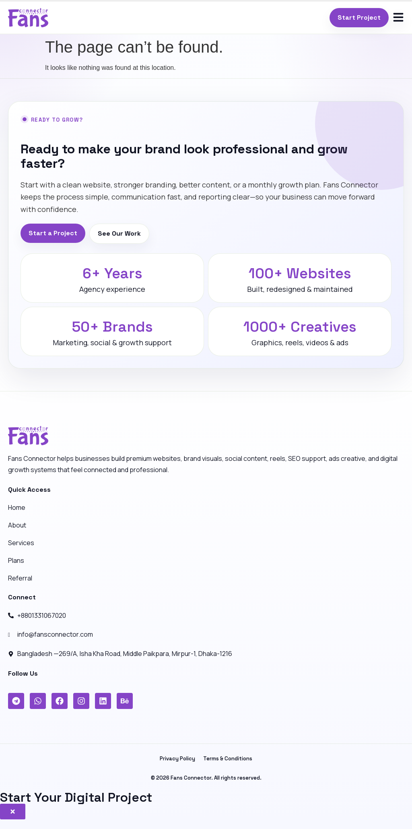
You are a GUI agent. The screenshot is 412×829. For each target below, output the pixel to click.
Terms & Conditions (227, 758)
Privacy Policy (177, 758)
